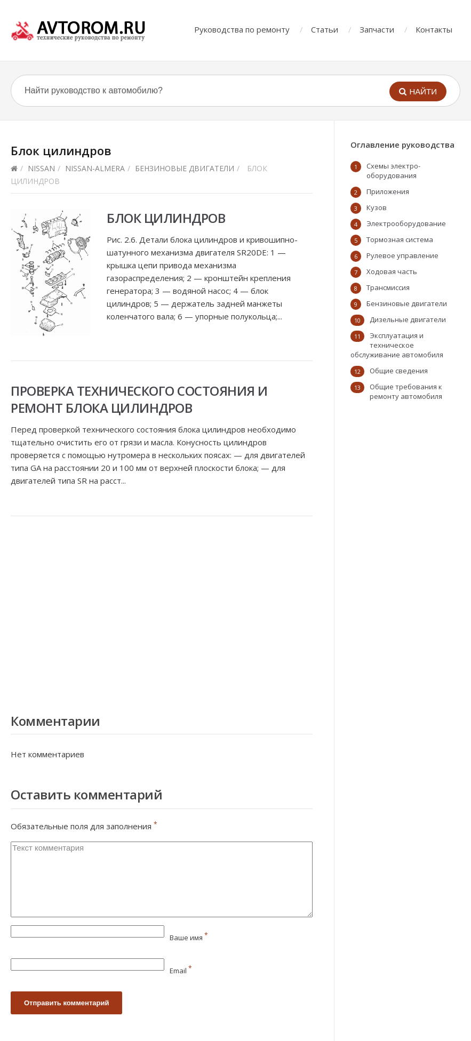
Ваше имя (189, 937)
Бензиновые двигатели (184, 168)
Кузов (376, 207)
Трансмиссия (388, 287)
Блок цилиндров (166, 218)
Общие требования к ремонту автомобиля (406, 391)
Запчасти (377, 29)
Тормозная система (399, 239)
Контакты (434, 29)
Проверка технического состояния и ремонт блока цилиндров (139, 399)
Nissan (41, 168)
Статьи (324, 29)
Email (181, 970)
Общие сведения (399, 370)
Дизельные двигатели (408, 319)
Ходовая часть (391, 271)
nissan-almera (95, 168)
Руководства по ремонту (242, 29)
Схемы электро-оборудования (393, 170)
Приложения (387, 191)
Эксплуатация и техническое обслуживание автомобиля (396, 345)
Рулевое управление (402, 255)
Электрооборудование (406, 223)
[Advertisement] (162, 612)
